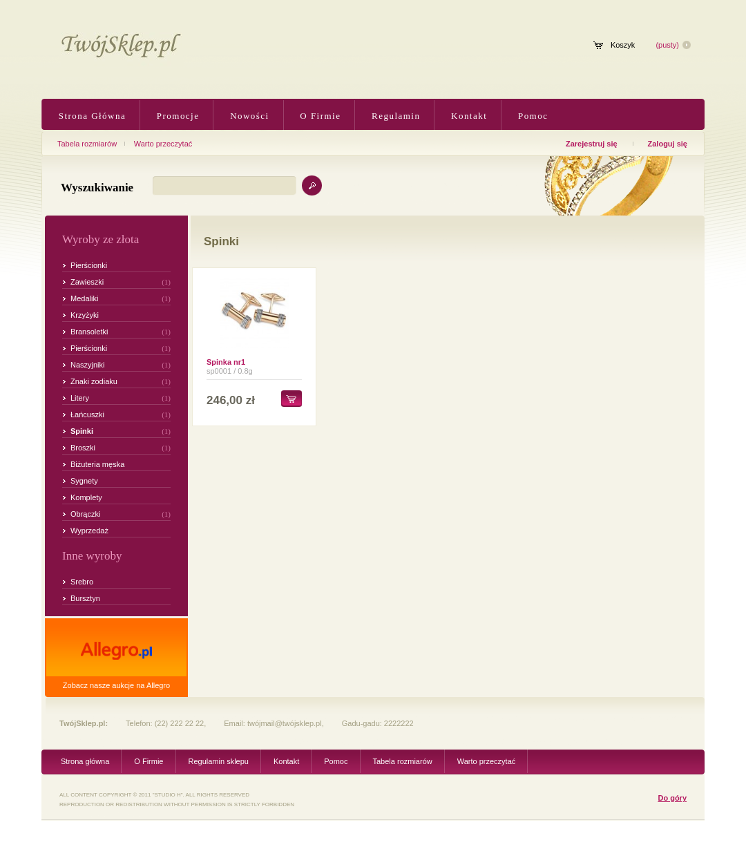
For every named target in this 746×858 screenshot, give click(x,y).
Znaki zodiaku (93, 381)
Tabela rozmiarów (87, 144)
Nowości (248, 116)
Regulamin (394, 116)
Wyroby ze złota (100, 239)
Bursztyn (85, 598)
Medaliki (84, 298)
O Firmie (319, 116)
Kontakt (467, 116)
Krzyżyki (84, 315)
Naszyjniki (87, 365)
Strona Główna (90, 116)
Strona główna (85, 761)
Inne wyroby (92, 555)
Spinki (81, 431)
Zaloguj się (667, 144)
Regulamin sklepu (219, 761)
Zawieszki (87, 282)
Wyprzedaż (89, 530)
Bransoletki (89, 331)
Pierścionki (88, 265)
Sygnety (84, 481)
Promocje (176, 116)
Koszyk (623, 45)
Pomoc (531, 116)
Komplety (86, 497)
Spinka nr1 (226, 362)
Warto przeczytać (163, 144)
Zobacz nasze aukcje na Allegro (116, 685)
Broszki (82, 448)
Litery (79, 398)
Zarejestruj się (592, 144)
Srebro (81, 582)
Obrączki (85, 514)
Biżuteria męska (97, 464)
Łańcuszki (87, 414)
